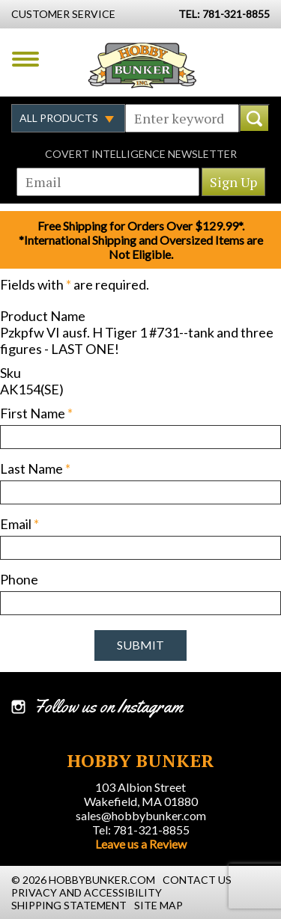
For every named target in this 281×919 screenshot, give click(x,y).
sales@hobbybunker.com (141, 815)
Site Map (158, 905)
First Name (36, 413)
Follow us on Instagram (108, 706)
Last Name (35, 468)
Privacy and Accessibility (86, 892)
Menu (25, 59)
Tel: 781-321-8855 (141, 829)
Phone (19, 579)
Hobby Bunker (142, 65)
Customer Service (63, 13)
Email (19, 524)
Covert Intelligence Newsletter (141, 153)
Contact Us (197, 879)
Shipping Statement (69, 905)
